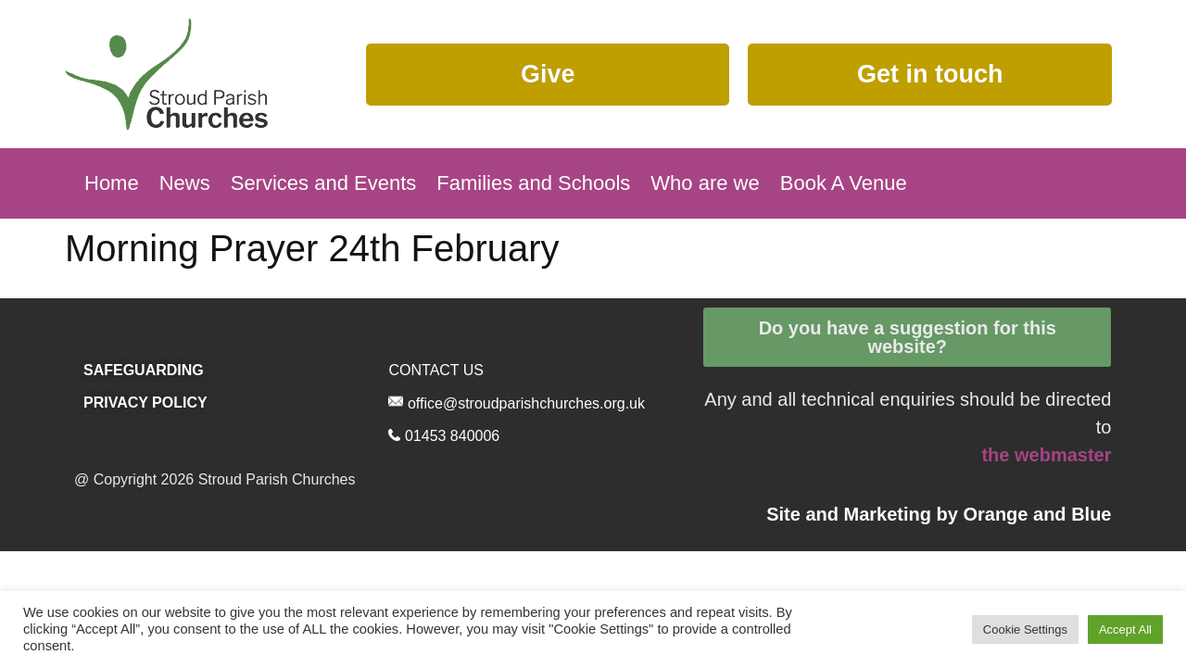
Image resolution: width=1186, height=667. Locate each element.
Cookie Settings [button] (1025, 629)
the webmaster (1046, 455)
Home (111, 183)
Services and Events (324, 183)
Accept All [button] (1125, 629)
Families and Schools (533, 183)
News (184, 183)
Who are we (704, 183)
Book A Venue (843, 183)
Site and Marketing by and (938, 514)
